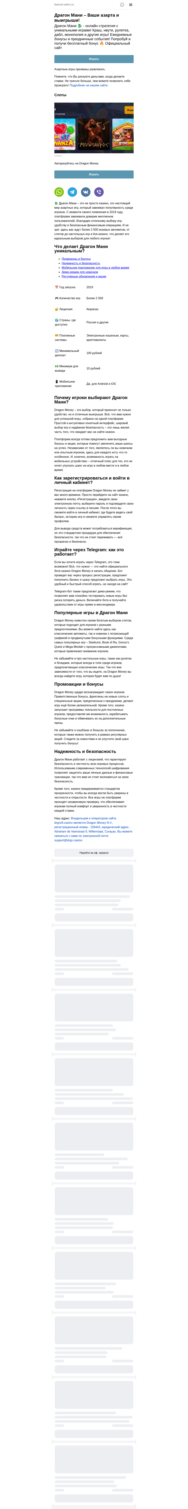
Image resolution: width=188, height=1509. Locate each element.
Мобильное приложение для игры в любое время (95, 267)
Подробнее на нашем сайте (88, 85)
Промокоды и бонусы (76, 258)
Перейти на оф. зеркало (94, 852)
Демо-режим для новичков (80, 272)
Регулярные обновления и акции (84, 276)
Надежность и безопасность (81, 263)
